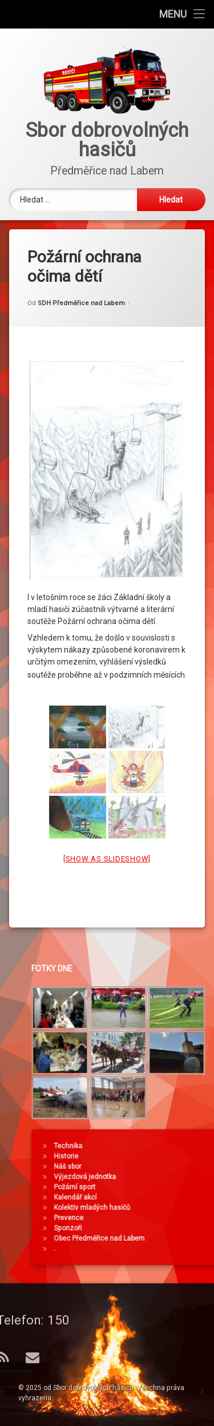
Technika (176, 1146)
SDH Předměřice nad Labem (81, 275)
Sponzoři (176, 1228)
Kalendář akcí (183, 1197)
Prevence (177, 1218)
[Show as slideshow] (107, 831)
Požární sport (183, 1187)
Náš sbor (175, 1166)
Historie (174, 1156)
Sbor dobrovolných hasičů (93, 1388)
